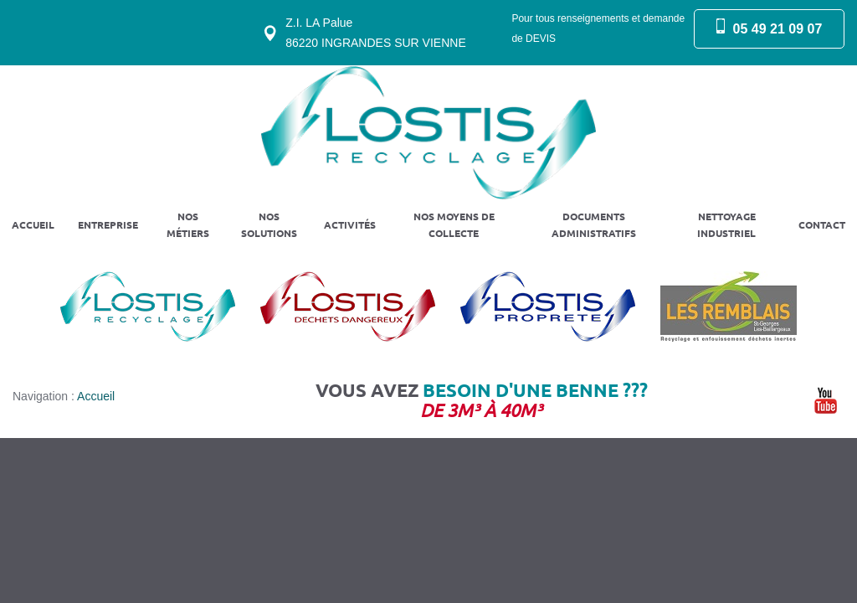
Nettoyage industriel (726, 225)
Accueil (33, 224)
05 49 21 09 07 (778, 29)
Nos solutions (269, 225)
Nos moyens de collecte (454, 225)
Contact (821, 224)
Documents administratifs (594, 225)
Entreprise (108, 224)
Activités (350, 224)
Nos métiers (188, 225)
